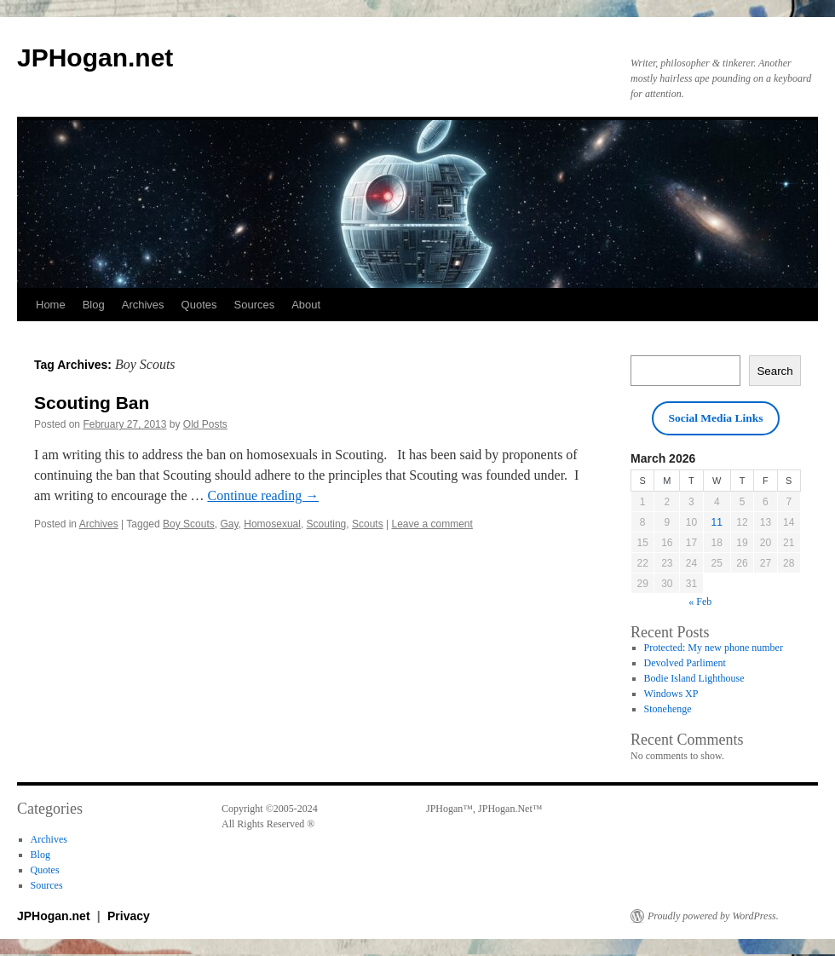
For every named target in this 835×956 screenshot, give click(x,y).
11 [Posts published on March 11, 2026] (717, 522)
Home (51, 304)
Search (774, 371)
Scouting (327, 524)
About (305, 304)
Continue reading (264, 495)
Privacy (128, 916)
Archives (143, 304)
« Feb (699, 602)
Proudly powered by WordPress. (713, 916)
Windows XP (671, 694)
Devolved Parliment (685, 663)
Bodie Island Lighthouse (694, 678)
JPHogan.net (95, 57)
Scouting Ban (91, 402)
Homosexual (272, 524)
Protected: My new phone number (713, 648)
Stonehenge (668, 709)
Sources (254, 304)
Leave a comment (431, 524)
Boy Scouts (189, 524)
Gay (229, 524)
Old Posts (205, 424)
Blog (94, 304)
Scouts (367, 524)
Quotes (199, 304)
